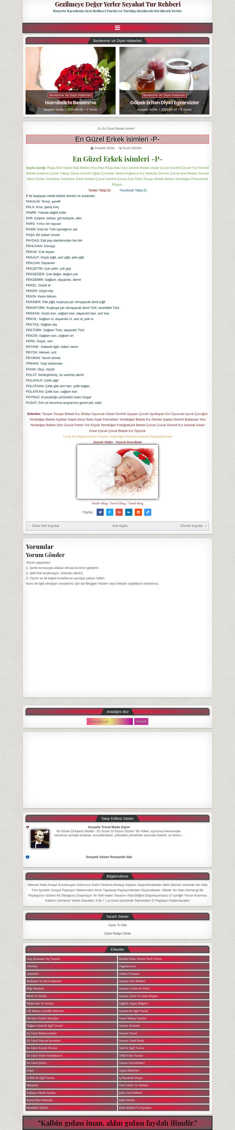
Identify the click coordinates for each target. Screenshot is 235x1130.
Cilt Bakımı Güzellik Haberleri (45, 1011)
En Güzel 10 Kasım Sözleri (75, 831)
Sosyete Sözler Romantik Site (109, 857)
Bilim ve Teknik (37, 996)
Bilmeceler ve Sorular (40, 1003)
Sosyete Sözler (54, 109)
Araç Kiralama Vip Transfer (43, 959)
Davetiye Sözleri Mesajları (43, 1018)
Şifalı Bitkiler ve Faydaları (135, 1107)
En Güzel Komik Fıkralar (42, 1048)
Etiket (30, 1070)
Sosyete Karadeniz (129, 442)
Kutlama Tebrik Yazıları (41, 1093)
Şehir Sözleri (127, 1100)
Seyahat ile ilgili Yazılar (133, 1011)
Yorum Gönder (132, 148)
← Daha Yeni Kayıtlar (43, 526)
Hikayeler (32, 1085)
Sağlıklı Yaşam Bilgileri (133, 1003)
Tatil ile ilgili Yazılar (131, 1048)
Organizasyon (127, 966)
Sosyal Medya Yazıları (132, 1018)
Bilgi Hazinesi (35, 988)
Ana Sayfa (119, 526)
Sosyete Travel (128, 1033)
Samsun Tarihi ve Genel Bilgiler (138, 996)
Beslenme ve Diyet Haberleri (70, 95)
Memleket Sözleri (37, 1107)
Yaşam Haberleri (129, 1070)
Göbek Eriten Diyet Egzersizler (164, 102)
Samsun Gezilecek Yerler (134, 988)
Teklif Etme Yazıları (131, 1055)
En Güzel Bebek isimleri (118, 128)
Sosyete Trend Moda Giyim (109, 827)
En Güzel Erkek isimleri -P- (117, 139)
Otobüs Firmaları (129, 974)
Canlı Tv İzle (117, 925)
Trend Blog (135, 503)
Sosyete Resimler (129, 1025)
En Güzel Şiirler (36, 1063)
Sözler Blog (100, 503)
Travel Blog (118, 503)
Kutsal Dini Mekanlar (40, 1100)
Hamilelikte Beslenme (70, 102)
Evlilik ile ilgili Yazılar (41, 1078)
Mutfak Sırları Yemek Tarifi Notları (140, 959)
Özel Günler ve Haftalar (133, 1085)
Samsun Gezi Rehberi (132, 981)
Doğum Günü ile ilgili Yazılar (45, 1025)
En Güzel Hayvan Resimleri (44, 1040)
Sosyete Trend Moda (131, 1040)
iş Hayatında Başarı (131, 1078)
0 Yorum (92, 109)
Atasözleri (33, 974)
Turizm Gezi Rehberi (132, 1063)
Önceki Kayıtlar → (194, 526)
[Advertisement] (118, 770)
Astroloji (32, 966)
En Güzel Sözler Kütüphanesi (44, 1055)
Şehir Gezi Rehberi (130, 1093)
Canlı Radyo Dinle (117, 933)
